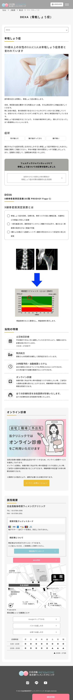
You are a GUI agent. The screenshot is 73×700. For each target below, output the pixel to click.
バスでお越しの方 (36, 625)
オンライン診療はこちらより (37, 483)
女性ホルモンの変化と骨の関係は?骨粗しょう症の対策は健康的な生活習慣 (36, 178)
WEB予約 (36, 560)
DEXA (8, 30)
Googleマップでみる (37, 619)
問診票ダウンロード (36, 551)
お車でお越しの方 (36, 632)
